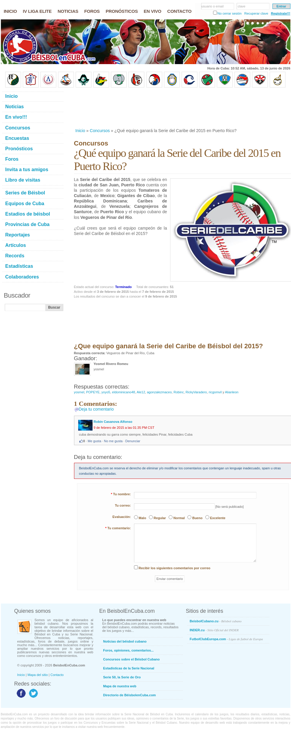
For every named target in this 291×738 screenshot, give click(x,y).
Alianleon (231, 392)
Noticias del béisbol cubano (125, 641)
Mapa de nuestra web (119, 686)
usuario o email (212, 6)
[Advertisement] (93, 107)
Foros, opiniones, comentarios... (128, 650)
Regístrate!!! (280, 13)
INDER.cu (214, 630)
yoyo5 (105, 392)
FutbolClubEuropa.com (226, 639)
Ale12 (141, 392)
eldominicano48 (123, 392)
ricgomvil (215, 392)
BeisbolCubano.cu (216, 621)
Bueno (197, 518)
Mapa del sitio (37, 675)
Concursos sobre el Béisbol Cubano (131, 659)
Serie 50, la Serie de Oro (122, 677)
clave (242, 6)
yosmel (79, 392)
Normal (179, 518)
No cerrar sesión (230, 13)
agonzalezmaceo (159, 392)
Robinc (178, 392)
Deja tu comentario (96, 409)
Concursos (100, 130)
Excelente (217, 518)
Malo (142, 518)
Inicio (80, 130)
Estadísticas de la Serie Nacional (128, 668)
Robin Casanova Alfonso (113, 421)
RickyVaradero (196, 392)
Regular (160, 518)
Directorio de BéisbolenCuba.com (129, 695)
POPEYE (92, 392)
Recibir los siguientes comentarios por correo (174, 568)
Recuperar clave (256, 13)
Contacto (57, 675)
